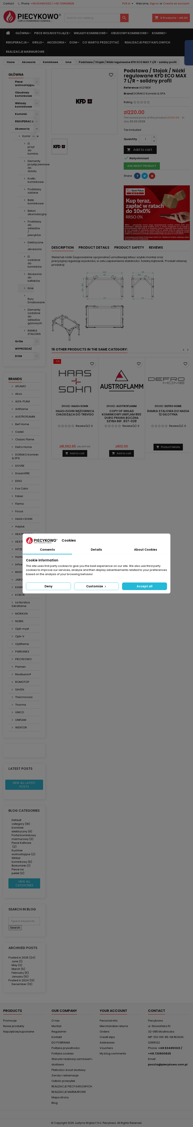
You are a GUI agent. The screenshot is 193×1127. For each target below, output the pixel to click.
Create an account (176, 3)
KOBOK (20, 595)
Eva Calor (21, 489)
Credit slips (107, 1037)
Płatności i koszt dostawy (69, 1070)
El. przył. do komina (31, 149)
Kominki (158, 33)
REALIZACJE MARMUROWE (25, 52)
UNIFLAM (20, 720)
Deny (48, 586)
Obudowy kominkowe (129, 33)
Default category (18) (21, 822)
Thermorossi (24, 697)
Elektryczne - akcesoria (31, 245)
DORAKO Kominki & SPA (25, 456)
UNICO (19, 712)
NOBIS (19, 621)
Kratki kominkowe (31, 180)
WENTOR (21, 727)
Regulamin (59, 1032)
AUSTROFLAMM (25, 417)
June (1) (17, 961)
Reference (131, 88)
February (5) (20, 973)
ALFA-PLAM (22, 401)
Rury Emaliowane (31, 300)
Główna (22, 33)
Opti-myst (22, 629)
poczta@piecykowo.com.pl (168, 1064)
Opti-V (19, 636)
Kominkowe (28, 136)
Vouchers (106, 1048)
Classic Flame (24, 439)
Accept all (144, 586)
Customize (96, 586)
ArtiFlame (21, 409)
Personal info (109, 1021)
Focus (19, 511)
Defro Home (23, 447)
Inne (31, 288)
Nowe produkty (13, 1026)
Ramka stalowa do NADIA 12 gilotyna (168, 413)
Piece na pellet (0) (18, 871)
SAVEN (19, 690)
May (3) (17, 965)
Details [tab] (96, 549)
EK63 (18, 481)
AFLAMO (20, 386)
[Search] (96, 18)
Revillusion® (23, 674)
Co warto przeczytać (100, 42)
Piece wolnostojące (51, 33)
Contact (8, 3)
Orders (104, 1032)
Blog (55, 1103)
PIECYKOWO (23, 659)
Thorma (20, 705)
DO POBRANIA (61, 1043)
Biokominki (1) (21, 866)
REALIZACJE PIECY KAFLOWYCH (147, 42)
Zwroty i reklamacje (65, 1075)
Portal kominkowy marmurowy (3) (24, 837)
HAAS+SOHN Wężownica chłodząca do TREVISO (75, 413)
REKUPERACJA (16, 42)
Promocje (10, 1021)
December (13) (22, 984)
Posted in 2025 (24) (21, 958)
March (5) (18, 969)
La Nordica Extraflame (21, 604)
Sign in (154, 3)
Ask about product (141, 166)
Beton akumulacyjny (31, 212)
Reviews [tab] (156, 247)
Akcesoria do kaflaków (31, 277)
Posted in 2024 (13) (21, 980)
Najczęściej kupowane (18, 1032)
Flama (19, 504)
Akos (18, 394)
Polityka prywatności (66, 1048)
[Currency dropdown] (128, 3)
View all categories (24, 883)
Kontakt (57, 1037)
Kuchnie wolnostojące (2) (23, 852)
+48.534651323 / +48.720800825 (52, 3)
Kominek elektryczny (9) (22, 829)
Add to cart (139, 149)
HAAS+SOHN (23, 519)
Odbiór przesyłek (63, 1081)
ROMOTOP (22, 682)
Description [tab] (63, 247)
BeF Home (22, 424)
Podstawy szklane (31, 191)
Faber (19, 496)
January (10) (20, 977)
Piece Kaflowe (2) (21, 845)
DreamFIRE (22, 473)
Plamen (20, 667)
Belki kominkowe (31, 201)
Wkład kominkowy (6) (22, 860)
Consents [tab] (47, 549)
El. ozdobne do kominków (31, 262)
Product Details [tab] (94, 247)
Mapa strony (60, 1097)
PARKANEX (22, 652)
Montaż (56, 1026)
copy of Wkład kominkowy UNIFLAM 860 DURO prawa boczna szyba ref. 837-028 (121, 416)
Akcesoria (55, 42)
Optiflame (22, 644)
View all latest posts (24, 785)
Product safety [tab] (129, 247)
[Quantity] (145, 139)
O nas (56, 1021)
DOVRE (19, 466)
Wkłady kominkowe (90, 33)
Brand (128, 94)
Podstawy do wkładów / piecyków (31, 228)
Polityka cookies (63, 1054)
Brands (15, 378)
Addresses (107, 1043)
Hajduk (20, 526)
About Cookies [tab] (145, 549)
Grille (37, 42)
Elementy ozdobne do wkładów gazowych (31, 316)
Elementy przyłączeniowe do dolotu (31, 166)
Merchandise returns (114, 1026)
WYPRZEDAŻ (23, 349)
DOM (73, 42)
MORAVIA (21, 614)
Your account (113, 1010)
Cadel (19, 432)
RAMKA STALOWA (31, 332)
